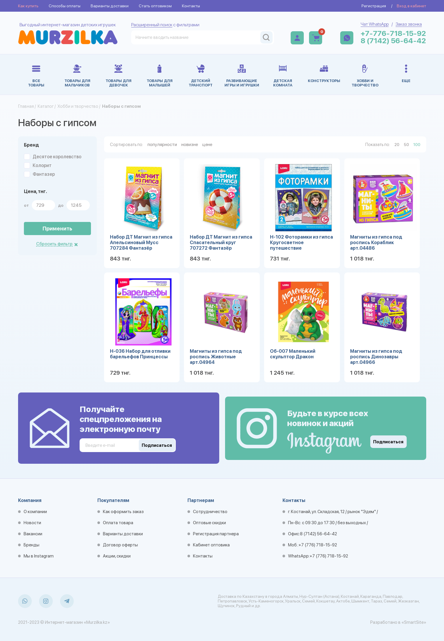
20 (396, 144)
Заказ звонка (409, 24)
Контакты (191, 6)
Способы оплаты (64, 6)
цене (207, 144)
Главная (26, 106)
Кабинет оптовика (211, 545)
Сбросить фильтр (54, 243)
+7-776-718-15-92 (393, 33)
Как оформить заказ (123, 511)
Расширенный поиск (151, 24)
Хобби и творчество (77, 106)
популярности (162, 144)
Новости (32, 522)
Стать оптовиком (155, 6)
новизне (189, 144)
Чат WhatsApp (375, 24)
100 (416, 144)
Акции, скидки (117, 556)
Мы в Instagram (39, 556)
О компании (35, 511)
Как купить (28, 6)
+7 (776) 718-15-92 (318, 545)
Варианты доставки (110, 6)
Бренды (31, 545)
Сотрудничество (210, 511)
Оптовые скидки (209, 522)
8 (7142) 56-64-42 (393, 40)
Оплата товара (118, 522)
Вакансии (33, 533)
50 (406, 144)
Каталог (46, 106)
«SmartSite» (413, 622)
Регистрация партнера (216, 533)
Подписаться (388, 441)
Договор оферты (120, 545)
